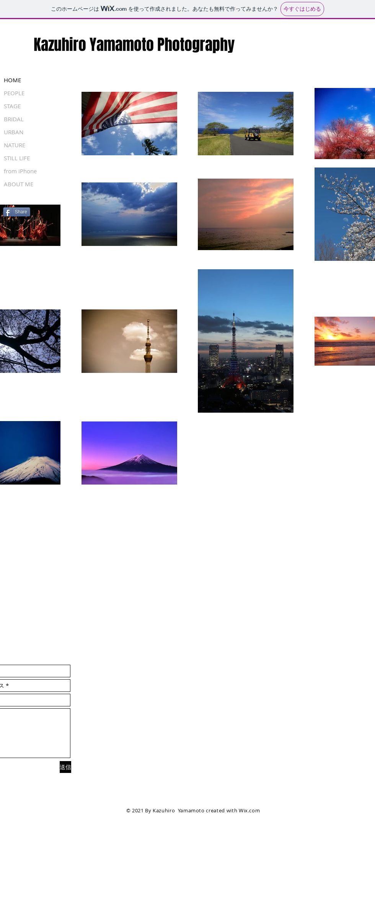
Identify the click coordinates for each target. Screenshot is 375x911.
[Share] (16, 211)
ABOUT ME (18, 184)
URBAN (13, 132)
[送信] (65, 767)
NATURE (14, 145)
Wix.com (249, 810)
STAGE (12, 106)
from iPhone (20, 171)
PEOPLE (14, 93)
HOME (12, 80)
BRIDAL (14, 119)
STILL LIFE (17, 158)
